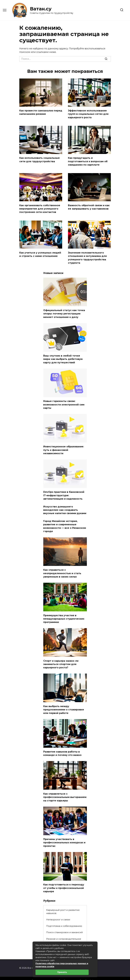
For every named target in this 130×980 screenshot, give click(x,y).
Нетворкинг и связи (58, 911)
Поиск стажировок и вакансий (64, 924)
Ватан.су (41, 9)
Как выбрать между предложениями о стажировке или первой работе (63, 703)
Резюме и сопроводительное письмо (63, 932)
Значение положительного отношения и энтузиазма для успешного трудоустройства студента (87, 256)
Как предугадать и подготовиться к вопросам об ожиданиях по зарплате (87, 160)
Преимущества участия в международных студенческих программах (63, 613)
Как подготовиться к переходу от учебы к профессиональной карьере (63, 879)
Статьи (50, 940)
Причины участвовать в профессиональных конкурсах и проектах (64, 834)
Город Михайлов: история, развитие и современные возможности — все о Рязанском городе (64, 521)
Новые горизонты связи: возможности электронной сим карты (63, 401)
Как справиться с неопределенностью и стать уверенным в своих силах (62, 568)
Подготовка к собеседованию (64, 917)
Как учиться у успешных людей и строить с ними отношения (40, 253)
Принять (62, 972)
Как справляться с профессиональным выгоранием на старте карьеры (64, 789)
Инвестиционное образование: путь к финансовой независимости (63, 446)
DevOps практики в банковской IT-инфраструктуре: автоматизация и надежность (63, 491)
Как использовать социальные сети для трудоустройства (39, 159)
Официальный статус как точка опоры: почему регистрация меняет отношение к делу (64, 311)
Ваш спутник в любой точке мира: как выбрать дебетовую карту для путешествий (63, 356)
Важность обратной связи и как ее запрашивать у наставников (89, 206)
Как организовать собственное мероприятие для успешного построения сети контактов (39, 207)
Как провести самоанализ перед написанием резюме (40, 112)
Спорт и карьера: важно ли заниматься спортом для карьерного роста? (60, 658)
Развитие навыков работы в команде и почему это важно (62, 746)
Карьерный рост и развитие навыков (63, 903)
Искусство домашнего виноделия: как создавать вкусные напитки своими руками (64, 505)
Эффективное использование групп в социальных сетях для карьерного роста (88, 113)
